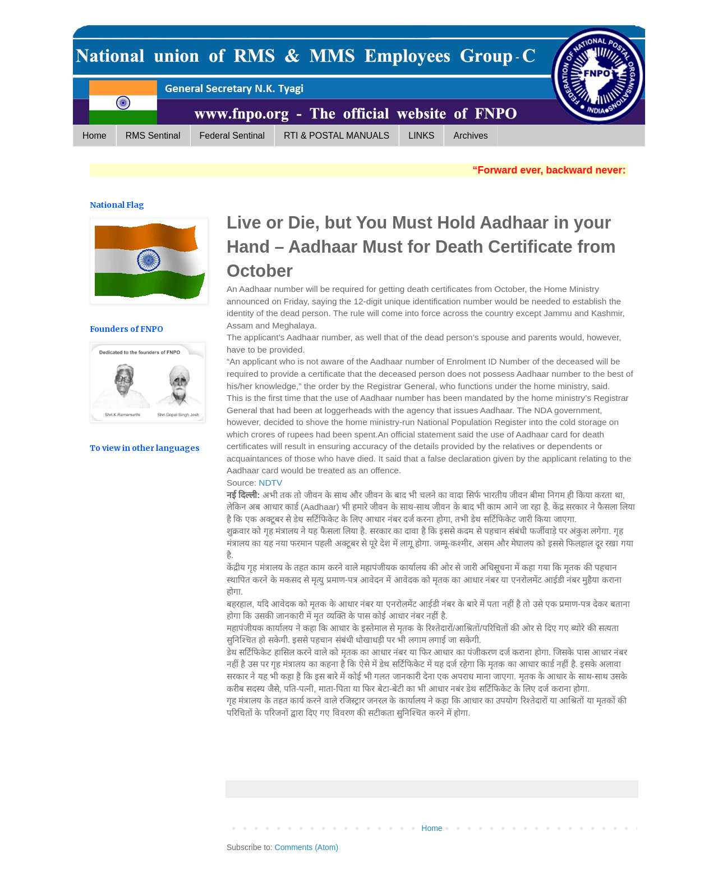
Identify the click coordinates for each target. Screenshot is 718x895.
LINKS (421, 135)
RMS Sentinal (153, 135)
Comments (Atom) (307, 847)
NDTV (270, 482)
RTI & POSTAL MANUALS (336, 135)
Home (94, 135)
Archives (470, 135)
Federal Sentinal (232, 135)
